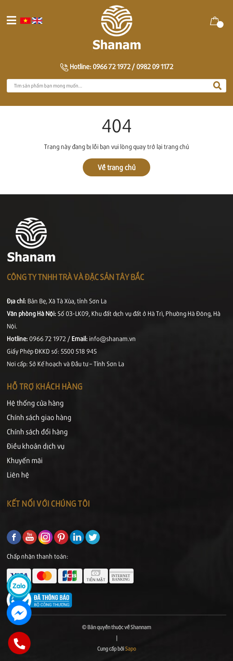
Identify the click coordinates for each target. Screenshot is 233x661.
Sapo (130, 648)
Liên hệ (18, 474)
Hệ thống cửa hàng (35, 402)
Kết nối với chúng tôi (48, 503)
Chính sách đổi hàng (37, 431)
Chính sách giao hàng (39, 417)
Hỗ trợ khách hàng (45, 386)
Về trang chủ (116, 167)
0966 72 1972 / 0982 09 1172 (133, 66)
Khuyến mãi (25, 460)
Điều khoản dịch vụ (35, 446)
